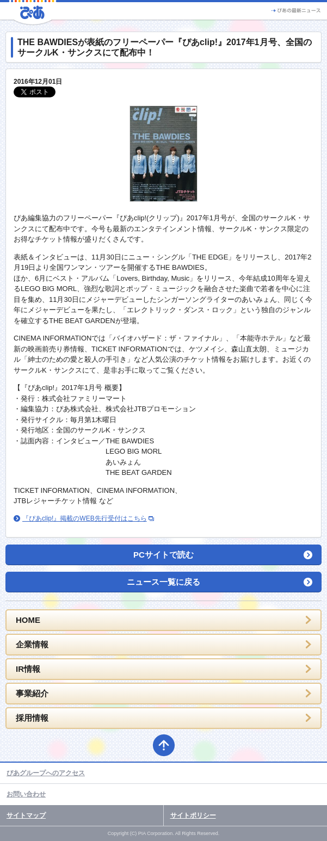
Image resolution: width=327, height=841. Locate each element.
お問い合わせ (26, 794)
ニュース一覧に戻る (163, 581)
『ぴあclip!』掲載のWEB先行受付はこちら (84, 518)
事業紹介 (32, 693)
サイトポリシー (193, 815)
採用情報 (32, 717)
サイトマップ (26, 815)
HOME (28, 619)
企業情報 (32, 644)
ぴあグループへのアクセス (46, 773)
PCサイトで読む (163, 554)
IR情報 (28, 668)
